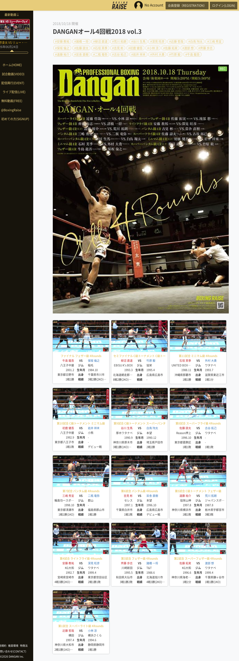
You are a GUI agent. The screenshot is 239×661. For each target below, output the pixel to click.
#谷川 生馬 (138, 41)
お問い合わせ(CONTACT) (21, 651)
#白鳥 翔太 (195, 41)
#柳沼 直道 (100, 41)
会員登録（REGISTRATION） (182, 5)
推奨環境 (22, 645)
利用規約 (11, 645)
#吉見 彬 (117, 47)
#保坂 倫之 (62, 47)
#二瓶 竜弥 (100, 54)
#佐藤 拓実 (170, 47)
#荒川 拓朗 (119, 41)
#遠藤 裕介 (62, 54)
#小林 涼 (153, 47)
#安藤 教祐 (62, 41)
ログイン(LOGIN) (221, 5)
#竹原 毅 (174, 54)
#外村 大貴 (157, 54)
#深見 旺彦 (157, 41)
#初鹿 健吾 (135, 47)
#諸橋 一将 (81, 41)
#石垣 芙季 (100, 47)
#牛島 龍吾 (192, 54)
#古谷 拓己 (119, 54)
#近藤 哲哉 (176, 41)
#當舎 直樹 (81, 54)
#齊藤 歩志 (205, 47)
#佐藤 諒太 (81, 47)
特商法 (33, 645)
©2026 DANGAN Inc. (21, 656)
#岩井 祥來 (138, 54)
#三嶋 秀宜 (214, 41)
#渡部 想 (188, 47)
